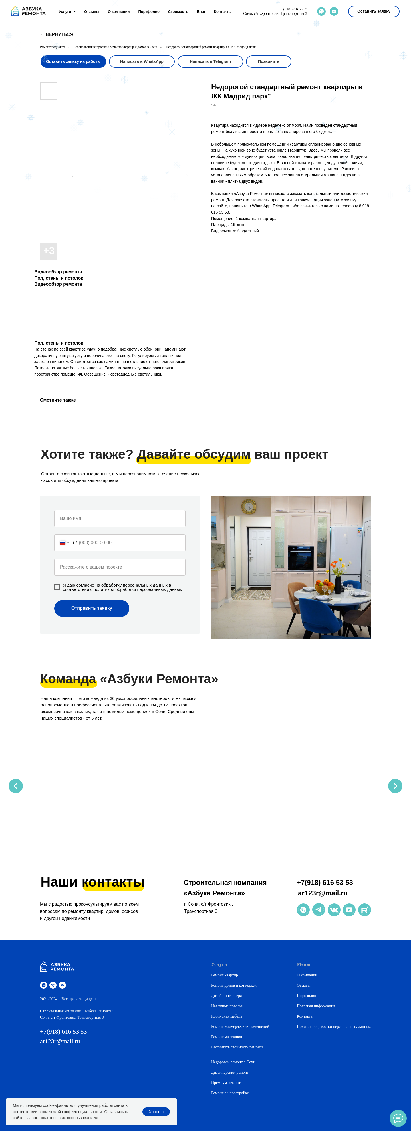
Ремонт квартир (224, 978)
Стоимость (178, 11)
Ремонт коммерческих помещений (240, 1029)
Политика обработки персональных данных (334, 1029)
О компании (119, 11)
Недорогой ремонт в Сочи (233, 1065)
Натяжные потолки (227, 1009)
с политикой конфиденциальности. (70, 1111)
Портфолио (148, 11)
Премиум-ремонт (226, 1085)
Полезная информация (316, 1009)
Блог (201, 11)
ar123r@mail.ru (323, 896)
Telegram (281, 206)
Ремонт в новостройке (230, 1096)
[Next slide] (395, 786)
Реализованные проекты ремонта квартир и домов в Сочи (115, 47)
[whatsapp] (321, 11)
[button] (374, 11)
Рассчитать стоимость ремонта (237, 1050)
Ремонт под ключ (52, 47)
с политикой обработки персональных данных (136, 589)
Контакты (222, 11)
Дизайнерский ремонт (230, 1075)
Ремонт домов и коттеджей (234, 988)
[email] (62, 988)
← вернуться (56, 34)
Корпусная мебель (226, 1019)
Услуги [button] (65, 11)
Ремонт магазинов (226, 1040)
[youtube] (334, 11)
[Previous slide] (16, 786)
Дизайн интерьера (226, 998)
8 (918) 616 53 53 (294, 9)
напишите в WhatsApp (250, 206)
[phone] (53, 988)
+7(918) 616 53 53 (325, 885)
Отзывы (91, 11)
